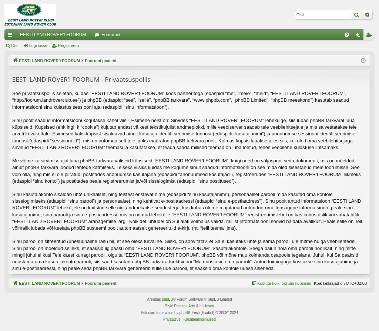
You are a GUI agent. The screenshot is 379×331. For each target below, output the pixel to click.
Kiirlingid (11, 36)
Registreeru (68, 45)
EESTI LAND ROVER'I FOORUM (53, 34)
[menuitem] (346, 34)
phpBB (167, 299)
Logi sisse (38, 45)
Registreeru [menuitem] (371, 36)
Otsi (15, 45)
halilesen (206, 306)
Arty (191, 306)
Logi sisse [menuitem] (359, 36)
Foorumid (110, 34)
